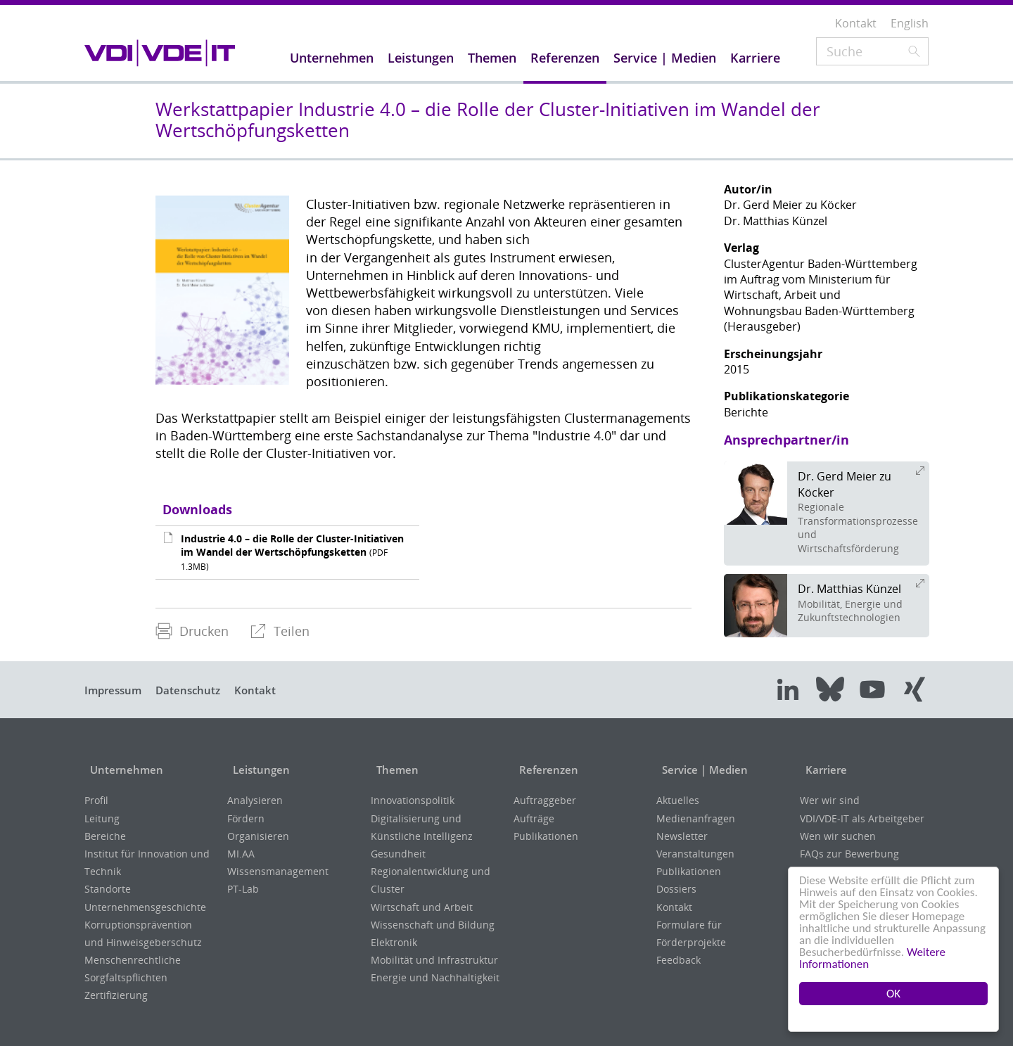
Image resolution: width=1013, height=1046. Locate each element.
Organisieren (258, 836)
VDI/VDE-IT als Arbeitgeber (862, 818)
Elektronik (394, 942)
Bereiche (105, 836)
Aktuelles (677, 800)
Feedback (678, 960)
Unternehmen (124, 769)
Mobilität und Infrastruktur (434, 960)
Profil (96, 800)
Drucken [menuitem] (192, 631)
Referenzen (545, 769)
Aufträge (534, 818)
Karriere (823, 769)
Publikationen (546, 836)
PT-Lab (243, 888)
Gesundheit (398, 853)
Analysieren (255, 800)
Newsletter (682, 836)
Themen (393, 769)
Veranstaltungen (695, 853)
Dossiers (676, 888)
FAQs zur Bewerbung (849, 853)
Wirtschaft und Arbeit (422, 907)
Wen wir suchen (838, 836)
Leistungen (258, 769)
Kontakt (271, 690)
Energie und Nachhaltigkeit (435, 977)
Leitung (102, 818)
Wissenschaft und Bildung (433, 924)
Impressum (116, 690)
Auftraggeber (545, 800)
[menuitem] (192, 631)
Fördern (246, 818)
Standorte (107, 888)
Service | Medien (702, 769)
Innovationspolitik (412, 800)
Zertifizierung (116, 995)
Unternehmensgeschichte (145, 907)
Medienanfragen (695, 818)
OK (893, 993)
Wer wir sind (830, 800)
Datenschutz (198, 690)
